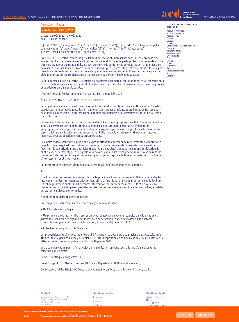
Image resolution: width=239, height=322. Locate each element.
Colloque (170, 41)
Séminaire (171, 76)
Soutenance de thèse (175, 71)
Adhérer (96, 301)
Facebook (97, 305)
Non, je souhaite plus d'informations (91, 318)
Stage (169, 73)
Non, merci (205, 317)
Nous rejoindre (228, 17)
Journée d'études (174, 51)
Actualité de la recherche (14, 17)
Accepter (185, 317)
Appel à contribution (53, 24)
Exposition (171, 48)
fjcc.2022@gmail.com (58, 238)
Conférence (171, 43)
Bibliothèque (71, 17)
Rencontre (171, 68)
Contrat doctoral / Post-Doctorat (181, 46)
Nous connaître (211, 17)
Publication (172, 66)
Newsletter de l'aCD (175, 53)
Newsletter (97, 297)
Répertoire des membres (89, 17)
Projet (169, 63)
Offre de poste (173, 56)
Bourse (170, 38)
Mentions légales (156, 293)
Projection (171, 61)
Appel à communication (177, 31)
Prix (168, 58)
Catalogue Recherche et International (45, 17)
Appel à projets (173, 36)
